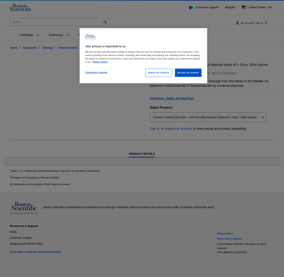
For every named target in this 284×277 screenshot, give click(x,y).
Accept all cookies (188, 72)
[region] (143, 56)
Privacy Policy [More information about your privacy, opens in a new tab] (100, 62)
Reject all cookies (158, 72)
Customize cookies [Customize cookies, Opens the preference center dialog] (96, 72)
